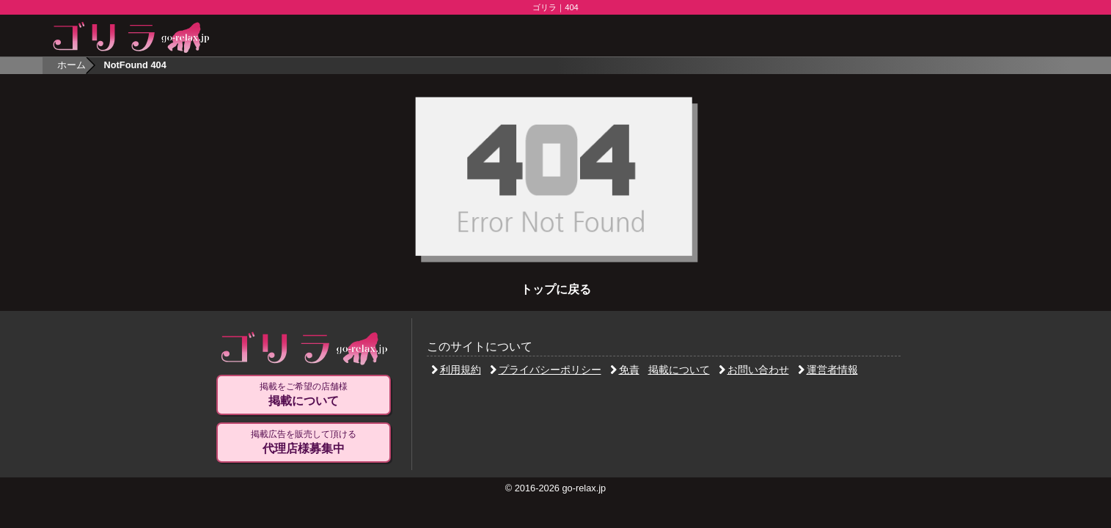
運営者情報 (828, 369)
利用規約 (456, 369)
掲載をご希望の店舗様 (303, 394)
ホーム (71, 64)
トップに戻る (556, 289)
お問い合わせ (754, 369)
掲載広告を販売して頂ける (303, 442)
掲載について (679, 369)
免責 (624, 369)
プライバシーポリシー (545, 369)
